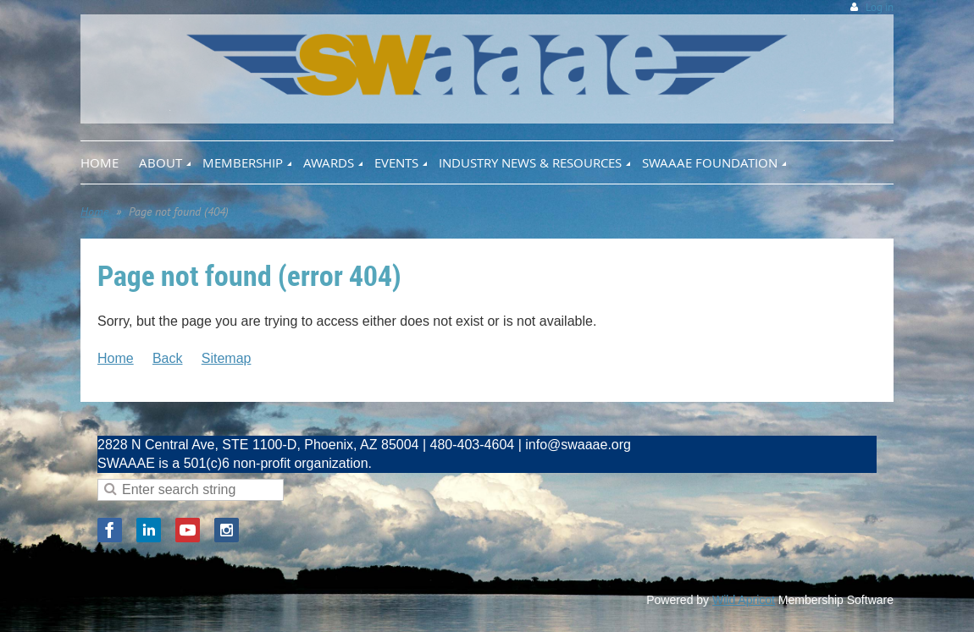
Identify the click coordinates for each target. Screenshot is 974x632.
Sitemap (227, 358)
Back (167, 358)
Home (94, 211)
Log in (880, 7)
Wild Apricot (743, 600)
